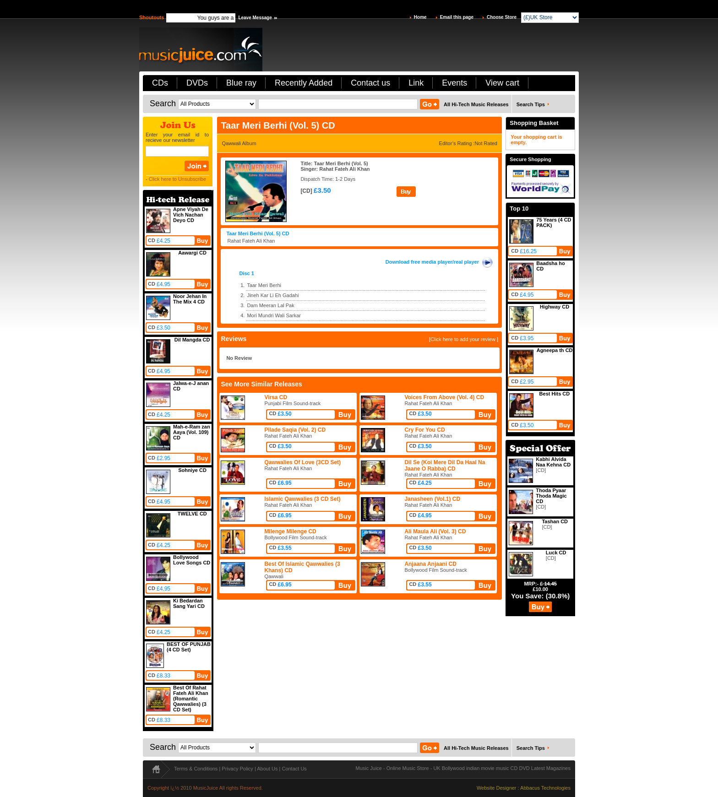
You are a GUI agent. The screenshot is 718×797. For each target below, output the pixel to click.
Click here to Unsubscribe (177, 179)
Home (420, 17)
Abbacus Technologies (545, 788)
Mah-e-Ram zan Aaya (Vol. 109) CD (191, 432)
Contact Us (294, 768)
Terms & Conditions (196, 768)
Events (454, 82)
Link (416, 82)
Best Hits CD (554, 393)
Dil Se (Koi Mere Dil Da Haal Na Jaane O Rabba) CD (444, 465)
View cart (502, 82)
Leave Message (255, 17)
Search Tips (531, 104)
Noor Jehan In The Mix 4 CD (190, 298)
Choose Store (502, 17)
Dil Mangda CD (192, 339)
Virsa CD (275, 397)
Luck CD (556, 552)
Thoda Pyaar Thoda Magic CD (551, 496)
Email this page (456, 17)
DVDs (197, 82)
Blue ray (241, 82)
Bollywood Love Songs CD (191, 559)
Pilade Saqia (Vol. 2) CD (295, 430)
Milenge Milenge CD (290, 531)
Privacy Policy (237, 768)
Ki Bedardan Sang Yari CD (189, 603)
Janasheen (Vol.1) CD (432, 499)
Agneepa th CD (555, 350)
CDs (160, 82)
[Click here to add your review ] (463, 339)
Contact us (370, 82)
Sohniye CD (192, 470)
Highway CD (554, 306)
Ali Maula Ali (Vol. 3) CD (435, 531)
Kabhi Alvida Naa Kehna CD (553, 461)
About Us (267, 768)
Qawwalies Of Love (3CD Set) (302, 462)
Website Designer (497, 788)
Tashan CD (555, 521)
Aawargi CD (192, 252)
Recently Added (303, 82)
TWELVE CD (192, 513)
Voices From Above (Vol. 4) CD (444, 397)
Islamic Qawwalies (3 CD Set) (302, 499)
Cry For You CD (424, 430)
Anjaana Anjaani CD (430, 564)
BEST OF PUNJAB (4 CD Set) (189, 646)
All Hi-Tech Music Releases (476, 104)
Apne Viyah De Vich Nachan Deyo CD (190, 214)
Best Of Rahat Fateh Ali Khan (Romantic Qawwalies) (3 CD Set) (190, 698)
